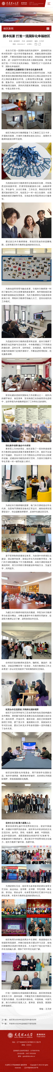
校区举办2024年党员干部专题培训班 (22, 1020)
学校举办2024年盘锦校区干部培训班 (22, 1024)
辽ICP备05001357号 (31, 1068)
